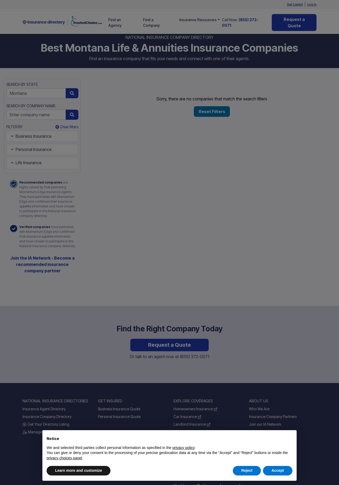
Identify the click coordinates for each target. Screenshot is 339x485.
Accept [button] (277, 470)
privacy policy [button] (183, 448)
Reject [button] (246, 470)
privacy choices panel (64, 458)
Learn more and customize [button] (78, 470)
